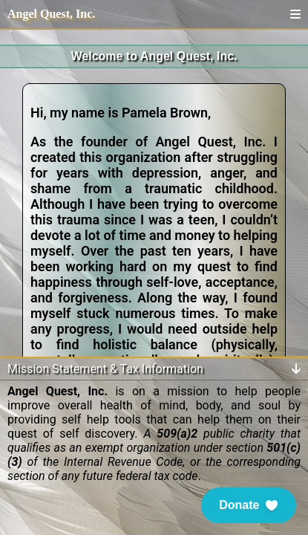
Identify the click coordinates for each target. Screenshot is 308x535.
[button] (248, 505)
